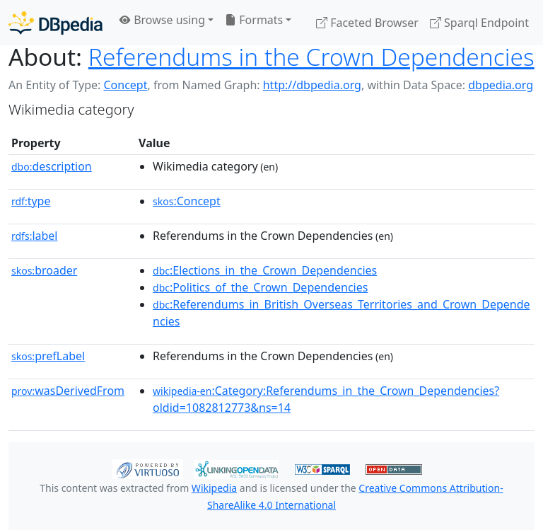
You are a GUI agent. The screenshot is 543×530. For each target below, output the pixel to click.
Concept (125, 85)
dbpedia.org (500, 85)
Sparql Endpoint (479, 22)
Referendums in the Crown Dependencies (311, 56)
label (34, 235)
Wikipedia (214, 488)
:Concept (187, 201)
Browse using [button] (162, 20)
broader (44, 270)
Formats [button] (254, 20)
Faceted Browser (367, 22)
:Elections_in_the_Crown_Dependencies (265, 270)
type (31, 201)
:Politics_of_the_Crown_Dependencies (260, 287)
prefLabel (48, 356)
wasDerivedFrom (67, 390)
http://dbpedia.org (312, 85)
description (51, 166)
